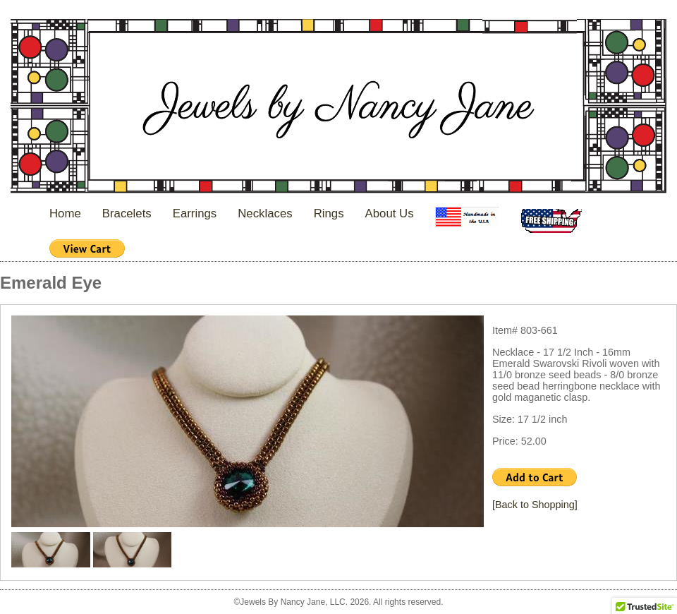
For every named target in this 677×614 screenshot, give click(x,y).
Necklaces (265, 213)
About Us (389, 213)
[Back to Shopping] (535, 504)
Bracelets (127, 213)
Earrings (195, 213)
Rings (329, 213)
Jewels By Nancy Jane (338, 107)
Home (65, 213)
